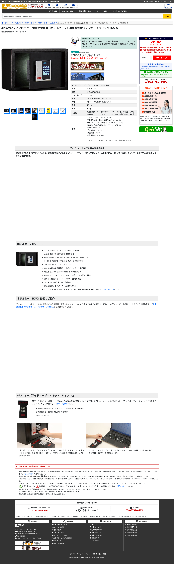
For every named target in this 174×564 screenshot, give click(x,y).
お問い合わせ (108, 289)
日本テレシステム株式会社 (28, 529)
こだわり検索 (52, 11)
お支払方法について (97, 535)
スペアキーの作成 (151, 108)
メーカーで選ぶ (101, 11)
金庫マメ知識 (148, 1)
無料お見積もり (150, 96)
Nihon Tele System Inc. (87, 557)
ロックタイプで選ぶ (120, 11)
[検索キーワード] (83, 16)
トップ (4, 23)
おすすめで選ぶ (67, 11)
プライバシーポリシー (84, 554)
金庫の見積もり (132, 524)
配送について (94, 538)
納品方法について (96, 530)
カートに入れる (162, 58)
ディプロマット (27, 23)
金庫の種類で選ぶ (85, 11)
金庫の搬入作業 (132, 527)
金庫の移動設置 (150, 102)
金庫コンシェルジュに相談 (62, 538)
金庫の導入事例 (58, 543)
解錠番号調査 (149, 111)
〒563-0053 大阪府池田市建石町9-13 (27, 534)
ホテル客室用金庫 (93, 92)
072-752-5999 (157, 81)
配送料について (95, 527)
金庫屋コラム (58, 540)
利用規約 (72, 554)
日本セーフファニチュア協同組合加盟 (28, 538)
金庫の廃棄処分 (150, 105)
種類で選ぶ (57, 530)
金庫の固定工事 (150, 99)
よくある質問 (168, 1)
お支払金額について (97, 532)
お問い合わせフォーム (87, 510)
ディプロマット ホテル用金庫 (45, 23)
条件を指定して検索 (60, 524)
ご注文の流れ (94, 524)
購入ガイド (158, 1)
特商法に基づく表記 (99, 554)
